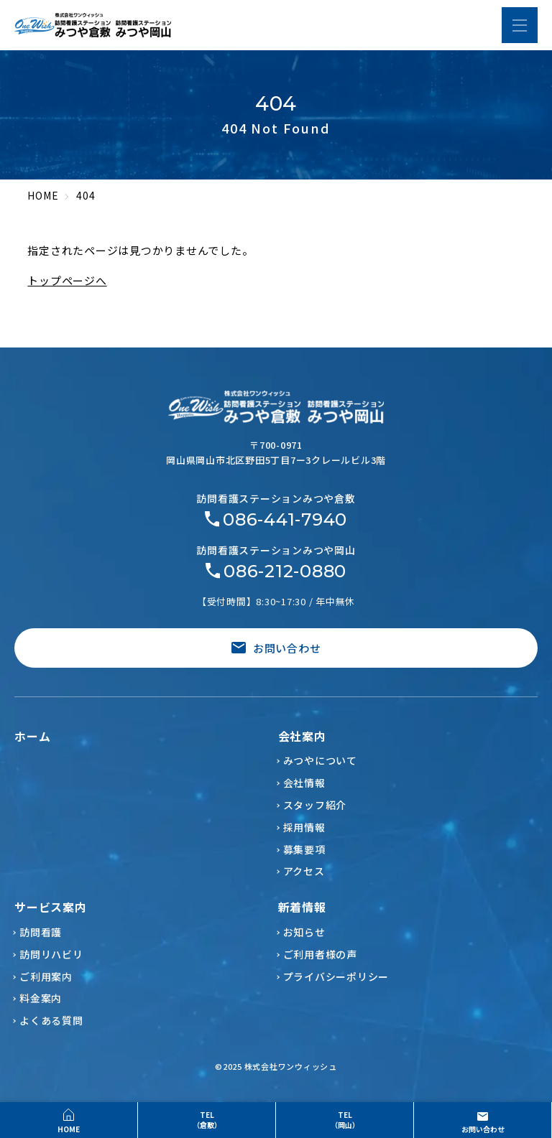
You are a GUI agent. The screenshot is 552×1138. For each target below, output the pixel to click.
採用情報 (304, 827)
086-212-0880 (285, 571)
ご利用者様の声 (320, 954)
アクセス (304, 871)
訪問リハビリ (51, 954)
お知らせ (304, 932)
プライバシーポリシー (336, 976)
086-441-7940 (285, 519)
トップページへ (66, 280)
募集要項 (304, 849)
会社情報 (304, 782)
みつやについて (320, 760)
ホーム (32, 736)
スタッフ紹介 (315, 805)
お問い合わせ (276, 648)
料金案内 (40, 998)
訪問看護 (40, 932)
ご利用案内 (46, 976)
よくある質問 (51, 1020)
